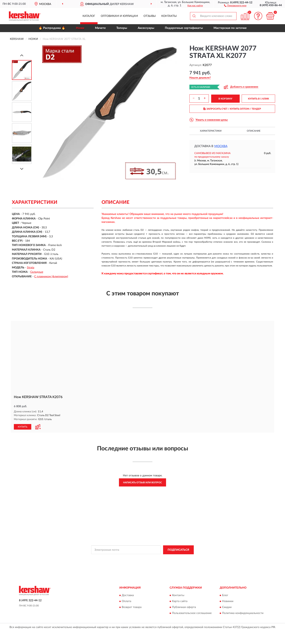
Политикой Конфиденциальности (141, 558)
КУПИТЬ (22, 426)
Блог (225, 595)
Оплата (126, 601)
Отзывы (149, 16)
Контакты (169, 16)
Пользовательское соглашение (192, 613)
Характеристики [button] (210, 131)
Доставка (128, 595)
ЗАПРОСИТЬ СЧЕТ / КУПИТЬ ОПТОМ (232, 109)
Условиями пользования (175, 558)
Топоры (121, 28)
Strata (30, 267)
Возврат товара (132, 607)
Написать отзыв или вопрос (142, 482)
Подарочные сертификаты (184, 28)
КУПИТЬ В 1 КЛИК (258, 99)
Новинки (227, 601)
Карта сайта (179, 601)
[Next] (22, 169)
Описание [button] (253, 131)
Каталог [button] (89, 16)
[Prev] (22, 55)
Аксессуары (146, 28)
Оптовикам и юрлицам (119, 16)
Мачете (100, 28)
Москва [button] (220, 146)
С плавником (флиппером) (51, 276)
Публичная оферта (184, 607)
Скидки (227, 607)
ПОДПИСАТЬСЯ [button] (178, 549)
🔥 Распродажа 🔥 (52, 28)
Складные (36, 272)
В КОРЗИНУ (225, 99)
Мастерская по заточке (230, 28)
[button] (235, 5)
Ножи (80, 28)
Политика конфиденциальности (242, 613)
